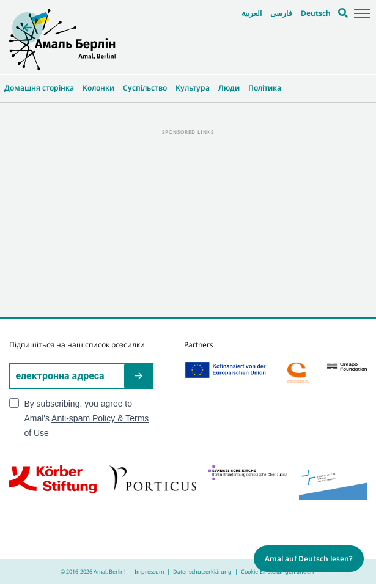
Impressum (149, 571)
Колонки (98, 88)
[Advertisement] (188, 222)
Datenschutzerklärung (202, 571)
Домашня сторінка (39, 88)
